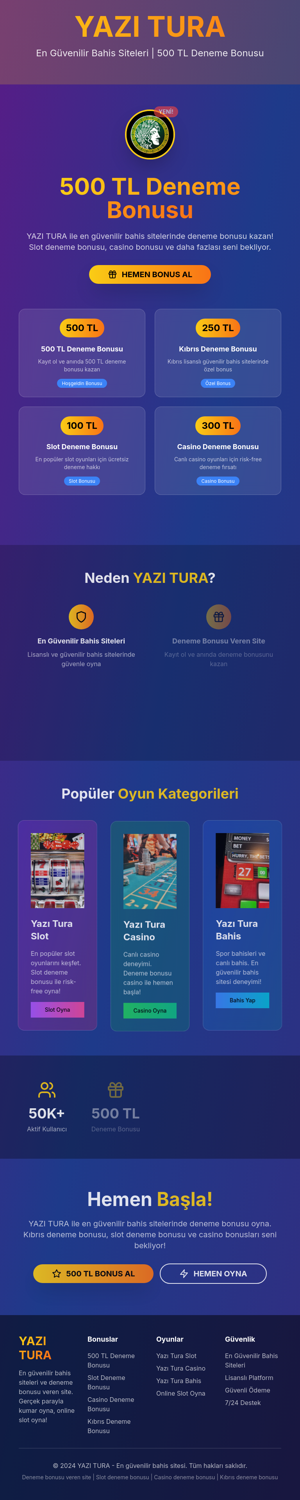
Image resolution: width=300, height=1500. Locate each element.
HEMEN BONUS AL (150, 274)
